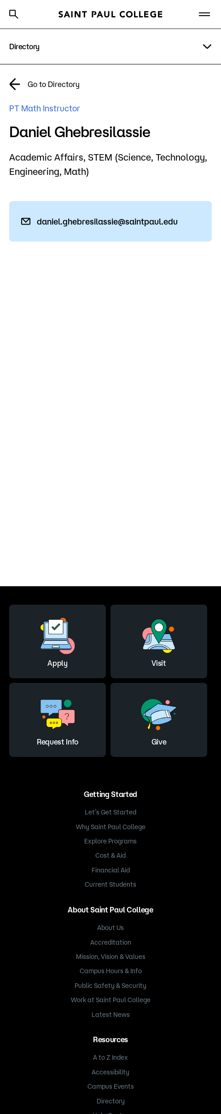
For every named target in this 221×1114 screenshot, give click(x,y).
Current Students (110, 884)
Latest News (111, 1014)
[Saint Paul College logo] (110, 14)
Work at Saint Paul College (111, 1000)
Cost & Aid (110, 855)
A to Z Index (110, 1057)
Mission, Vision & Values (110, 956)
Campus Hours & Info (111, 971)
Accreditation (110, 942)
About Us (110, 927)
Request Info (58, 719)
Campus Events (110, 1086)
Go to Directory (54, 84)
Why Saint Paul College (110, 827)
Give (159, 719)
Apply (58, 640)
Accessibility (110, 1072)
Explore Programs (110, 841)
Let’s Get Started (110, 812)
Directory (111, 1101)
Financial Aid (111, 870)
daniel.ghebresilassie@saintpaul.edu (107, 221)
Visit (159, 640)
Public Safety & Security (110, 985)
